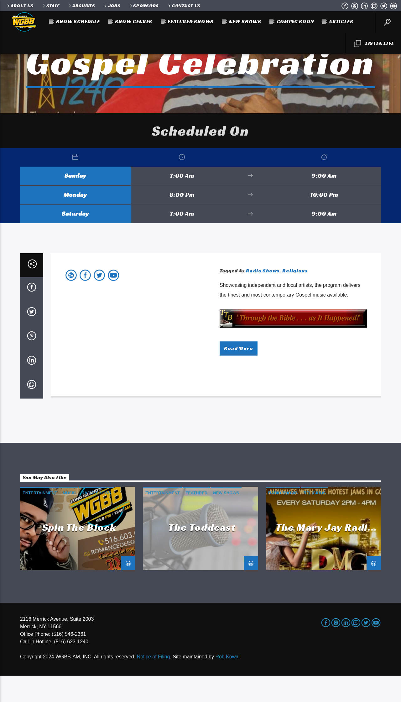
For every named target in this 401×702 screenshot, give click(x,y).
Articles (341, 21)
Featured (196, 519)
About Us (20, 5)
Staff (51, 5)
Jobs (112, 5)
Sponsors (144, 5)
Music (69, 519)
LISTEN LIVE (374, 43)
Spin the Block (79, 553)
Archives (81, 5)
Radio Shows (262, 297)
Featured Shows (191, 21)
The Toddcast (202, 553)
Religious (294, 297)
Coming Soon (295, 21)
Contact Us (183, 5)
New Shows (245, 21)
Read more (238, 374)
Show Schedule (78, 21)
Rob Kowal (227, 683)
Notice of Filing (153, 683)
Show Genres (133, 21)
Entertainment (40, 519)
